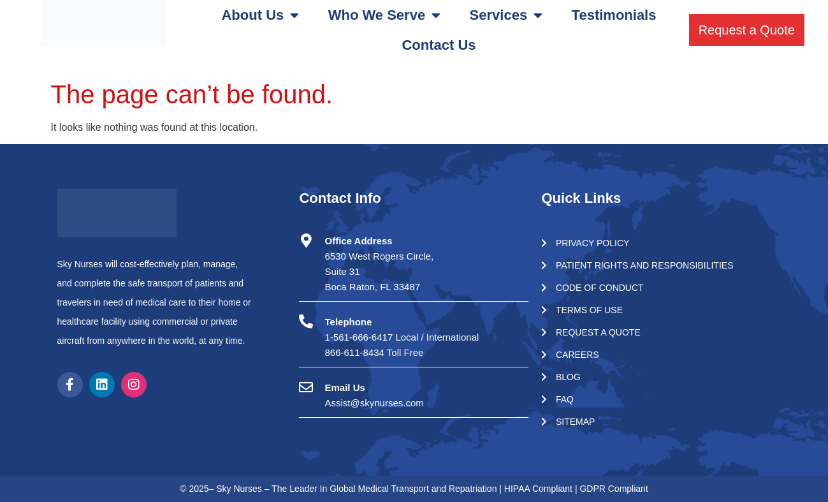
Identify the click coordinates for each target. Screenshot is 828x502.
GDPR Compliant (613, 489)
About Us (260, 15)
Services (506, 15)
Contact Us (439, 45)
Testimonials (614, 15)
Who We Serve (384, 15)
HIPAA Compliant (539, 489)
